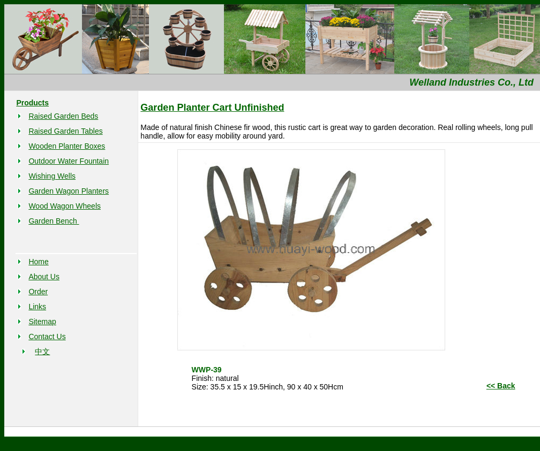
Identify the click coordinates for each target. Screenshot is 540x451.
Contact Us (46, 336)
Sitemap (42, 321)
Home (38, 261)
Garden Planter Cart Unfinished (212, 107)
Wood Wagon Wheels (64, 206)
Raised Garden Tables (65, 131)
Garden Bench (53, 221)
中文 (42, 351)
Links (37, 306)
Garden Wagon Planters (68, 191)
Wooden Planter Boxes (66, 146)
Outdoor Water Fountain (68, 161)
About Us (43, 276)
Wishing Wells (52, 176)
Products (32, 102)
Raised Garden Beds (63, 116)
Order (38, 291)
